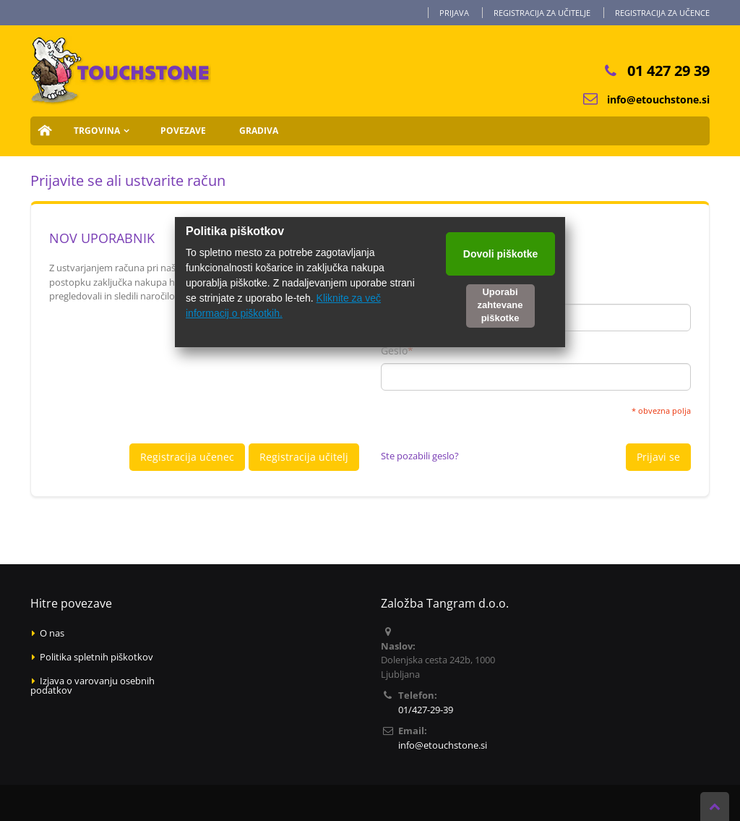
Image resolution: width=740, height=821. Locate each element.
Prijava (454, 12)
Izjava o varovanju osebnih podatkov (92, 685)
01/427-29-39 (425, 709)
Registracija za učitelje (542, 12)
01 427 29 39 (668, 70)
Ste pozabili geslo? (420, 455)
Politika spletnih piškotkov (96, 656)
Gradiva (258, 130)
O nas (52, 632)
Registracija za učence (662, 12)
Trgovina (97, 130)
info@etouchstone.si (658, 99)
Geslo (394, 351)
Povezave (183, 130)
